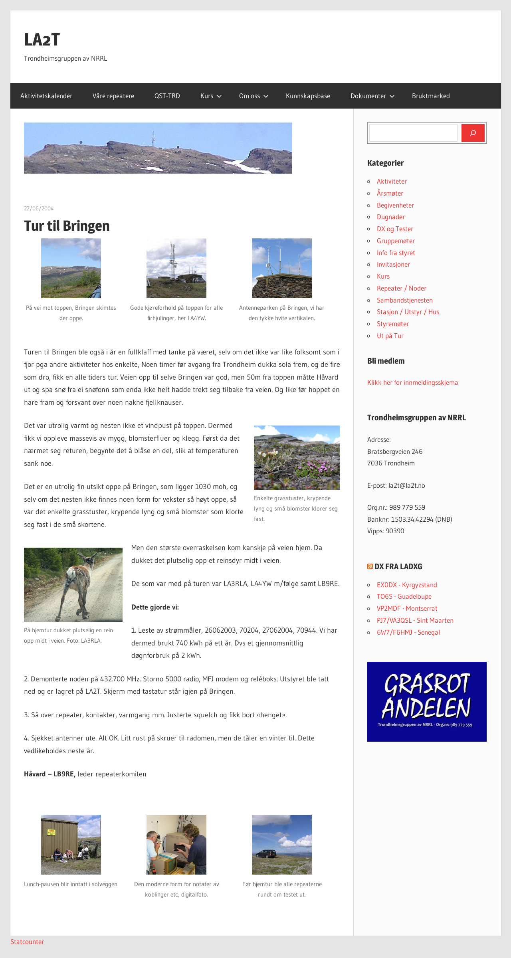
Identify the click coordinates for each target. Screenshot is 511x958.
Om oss (254, 95)
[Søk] (473, 133)
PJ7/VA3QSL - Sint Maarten (415, 620)
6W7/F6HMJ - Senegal (408, 632)
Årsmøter (390, 193)
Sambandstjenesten (405, 300)
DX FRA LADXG (398, 566)
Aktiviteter (392, 181)
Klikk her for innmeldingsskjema (412, 382)
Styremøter (393, 323)
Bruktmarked (431, 95)
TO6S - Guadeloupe (404, 596)
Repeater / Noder (401, 288)
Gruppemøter (396, 240)
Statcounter (27, 941)
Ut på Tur (390, 335)
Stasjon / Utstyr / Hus (408, 311)
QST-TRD (167, 95)
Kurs (211, 95)
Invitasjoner (393, 264)
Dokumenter (373, 95)
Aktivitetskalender (46, 95)
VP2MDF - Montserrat (407, 608)
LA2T (42, 39)
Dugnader (391, 216)
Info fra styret (396, 252)
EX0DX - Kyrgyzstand (407, 584)
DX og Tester (395, 228)
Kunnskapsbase (308, 95)
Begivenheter (395, 205)
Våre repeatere (113, 95)
